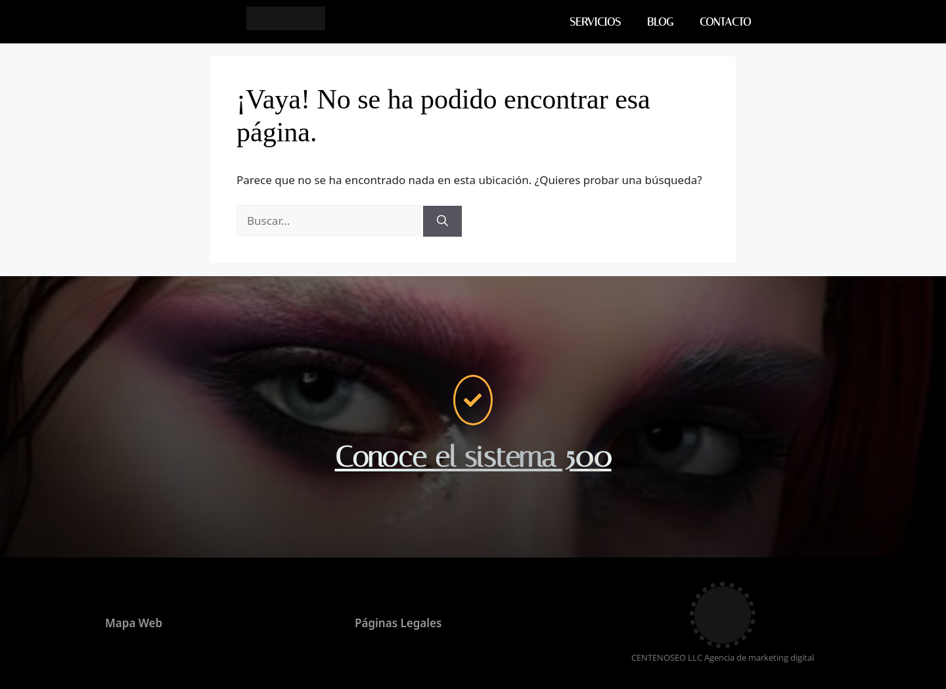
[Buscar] (442, 221)
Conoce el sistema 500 (473, 457)
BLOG (660, 21)
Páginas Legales (398, 622)
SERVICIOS (595, 21)
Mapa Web (133, 622)
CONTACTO (725, 21)
